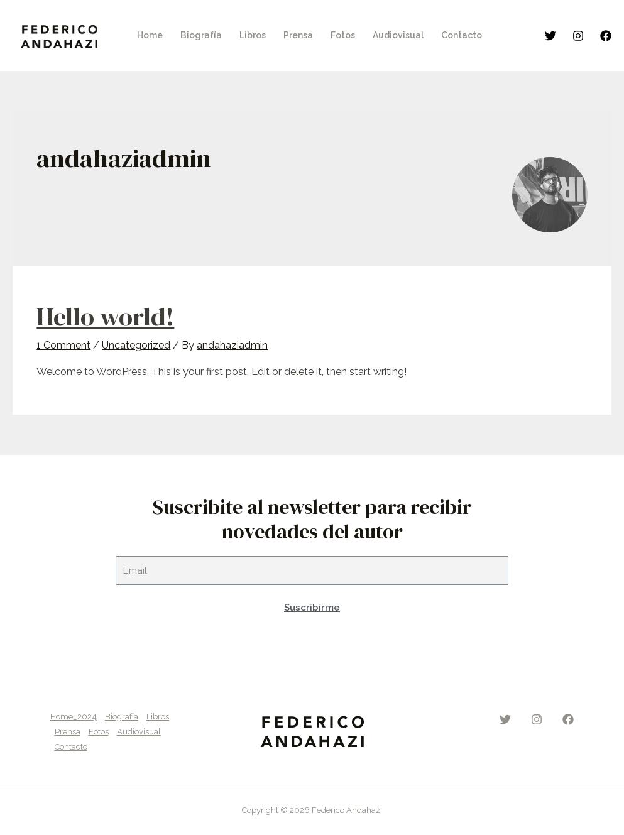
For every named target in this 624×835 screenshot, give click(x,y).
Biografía (121, 716)
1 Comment (63, 345)
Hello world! (105, 317)
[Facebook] (605, 35)
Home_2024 (73, 716)
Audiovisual (139, 731)
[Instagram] (578, 35)
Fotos (99, 731)
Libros (157, 716)
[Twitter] (550, 35)
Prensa (67, 731)
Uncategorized (136, 345)
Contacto (71, 746)
